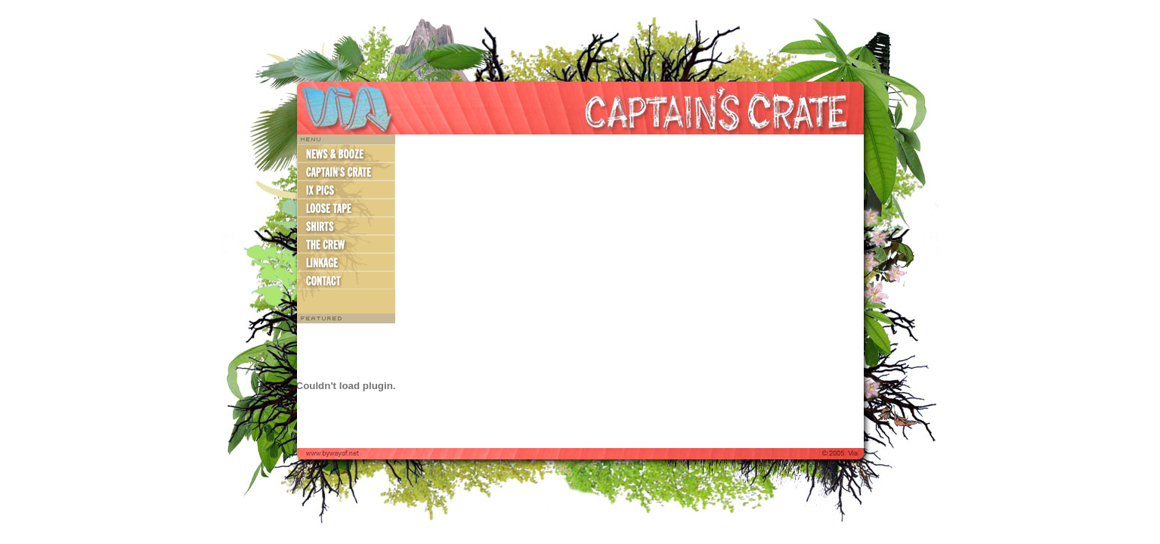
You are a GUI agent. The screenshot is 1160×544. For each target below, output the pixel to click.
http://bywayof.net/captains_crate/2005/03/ (629, 291)
